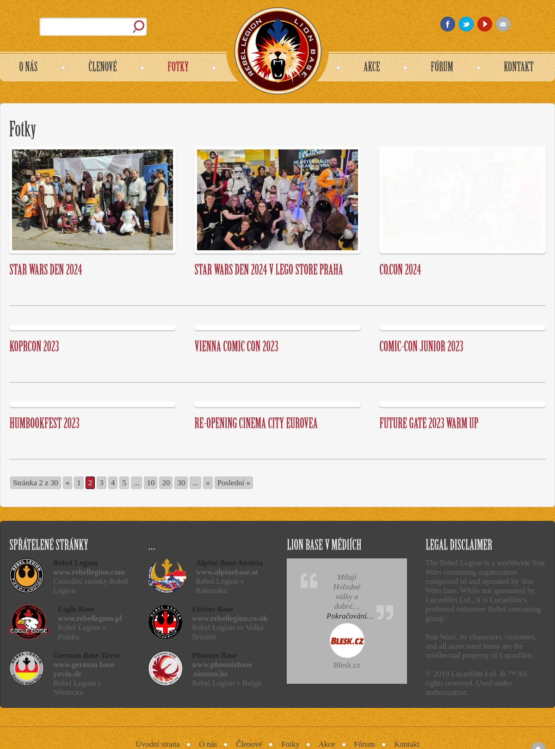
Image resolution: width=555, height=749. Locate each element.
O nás (208, 744)
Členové (249, 744)
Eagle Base (76, 609)
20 (166, 482)
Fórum (364, 744)
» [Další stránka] (208, 482)
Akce (327, 744)
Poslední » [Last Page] (233, 482)
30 (181, 482)
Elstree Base (212, 609)
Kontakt (406, 744)
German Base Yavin (86, 655)
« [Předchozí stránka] (68, 482)
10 (150, 482)
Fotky (290, 744)
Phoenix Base (214, 655)
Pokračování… (350, 616)
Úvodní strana (158, 744)
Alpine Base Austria (229, 562)
